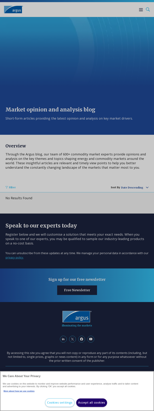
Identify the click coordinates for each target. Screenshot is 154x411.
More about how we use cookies (19, 391)
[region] (77, 391)
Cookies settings (60, 402)
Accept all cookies (91, 402)
